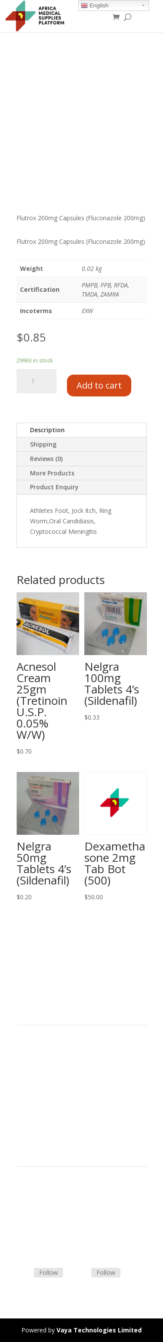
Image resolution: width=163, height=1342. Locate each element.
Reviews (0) (46, 458)
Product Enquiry (54, 487)
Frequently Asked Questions (56, 1230)
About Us (30, 1090)
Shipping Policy (37, 1210)
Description (47, 430)
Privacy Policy (36, 1110)
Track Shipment (38, 1241)
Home (25, 1048)
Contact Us (32, 1220)
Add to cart (99, 385)
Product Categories (44, 1058)
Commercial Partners (46, 1079)
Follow (48, 1272)
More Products (52, 473)
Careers (27, 1100)
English (94, 5)
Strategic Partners (42, 1069)
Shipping (43, 444)
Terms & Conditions (45, 1199)
